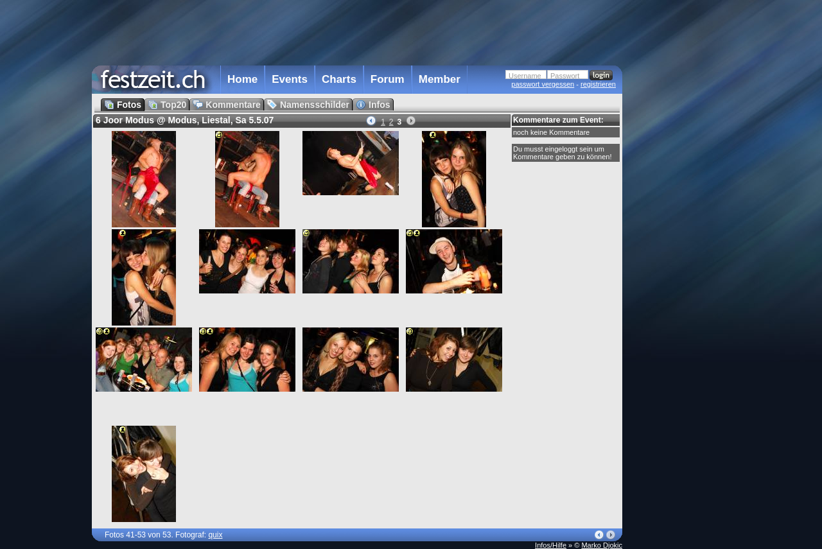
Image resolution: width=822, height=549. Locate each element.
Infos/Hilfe (550, 545)
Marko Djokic (601, 545)
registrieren (598, 84)
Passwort (564, 76)
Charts (339, 79)
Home (242, 79)
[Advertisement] (678, 258)
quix (215, 534)
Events (290, 79)
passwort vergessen (542, 84)
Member (439, 79)
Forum (388, 79)
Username (525, 76)
